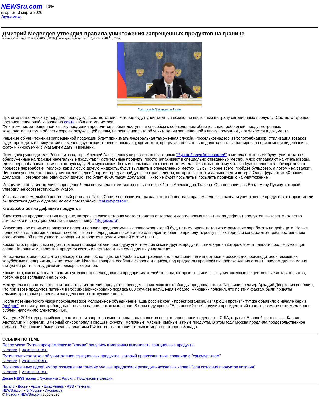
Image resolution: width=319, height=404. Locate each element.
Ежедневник (54, 386)
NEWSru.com (21, 6)
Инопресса (54, 390)
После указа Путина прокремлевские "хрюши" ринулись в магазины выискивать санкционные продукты (98, 345)
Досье (23, 386)
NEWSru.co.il (12, 390)
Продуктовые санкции (94, 378)
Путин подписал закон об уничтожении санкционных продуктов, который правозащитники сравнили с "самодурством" (111, 356)
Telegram (84, 386)
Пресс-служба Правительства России (159, 109)
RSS (70, 386)
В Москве (34, 390)
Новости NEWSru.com (24, 394)
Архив (36, 386)
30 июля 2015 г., (35, 350)
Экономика (11, 17)
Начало (8, 386)
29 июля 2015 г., (35, 361)
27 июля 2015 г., (35, 372)
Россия (67, 378)
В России (9, 350)
